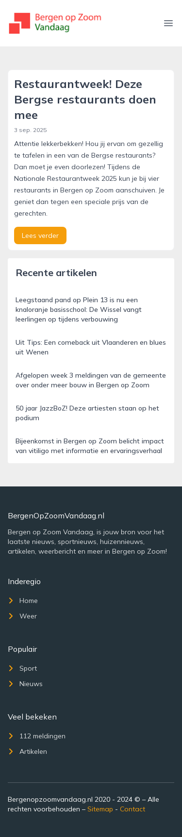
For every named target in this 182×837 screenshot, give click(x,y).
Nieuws (25, 683)
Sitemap (100, 809)
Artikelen (27, 751)
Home (23, 600)
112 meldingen (37, 736)
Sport (22, 668)
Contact (132, 809)
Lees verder (40, 235)
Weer (22, 616)
